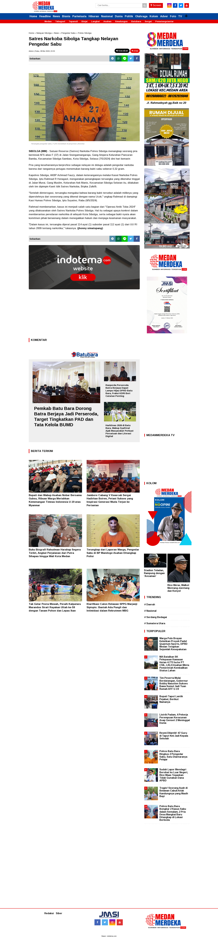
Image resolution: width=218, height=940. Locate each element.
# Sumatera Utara (154, 623)
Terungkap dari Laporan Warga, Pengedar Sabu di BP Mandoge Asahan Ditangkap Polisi (113, 553)
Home (33, 16)
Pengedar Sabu (68, 33)
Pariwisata (79, 16)
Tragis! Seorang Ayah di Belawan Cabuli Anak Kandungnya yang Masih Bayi (173, 792)
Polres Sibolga (84, 33)
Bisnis (66, 16)
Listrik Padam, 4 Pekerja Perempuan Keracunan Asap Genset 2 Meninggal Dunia (174, 718)
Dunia (119, 16)
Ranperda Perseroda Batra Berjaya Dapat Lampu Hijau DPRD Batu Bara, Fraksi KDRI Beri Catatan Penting (119, 390)
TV (180, 16)
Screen (156, 5)
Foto (173, 16)
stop (135, 50)
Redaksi (49, 913)
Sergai (148, 21)
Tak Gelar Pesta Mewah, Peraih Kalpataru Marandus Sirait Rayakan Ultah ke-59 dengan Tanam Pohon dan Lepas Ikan (55, 607)
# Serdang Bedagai (155, 617)
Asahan (107, 21)
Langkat (95, 21)
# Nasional (150, 611)
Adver (164, 16)
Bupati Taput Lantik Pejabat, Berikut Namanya (171, 699)
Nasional (107, 16)
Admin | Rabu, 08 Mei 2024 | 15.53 (42, 51)
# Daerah (149, 604)
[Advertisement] (84, 314)
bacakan (122, 50)
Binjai (84, 21)
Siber (59, 913)
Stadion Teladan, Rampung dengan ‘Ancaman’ (154, 573)
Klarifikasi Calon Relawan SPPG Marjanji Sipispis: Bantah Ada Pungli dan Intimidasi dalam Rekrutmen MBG (112, 607)
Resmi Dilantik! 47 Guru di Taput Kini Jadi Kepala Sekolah (173, 736)
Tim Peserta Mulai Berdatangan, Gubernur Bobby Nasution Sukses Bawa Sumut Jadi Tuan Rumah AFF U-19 (173, 683)
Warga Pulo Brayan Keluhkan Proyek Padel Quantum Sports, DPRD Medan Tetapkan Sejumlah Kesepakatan (173, 644)
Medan (48, 21)
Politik (129, 16)
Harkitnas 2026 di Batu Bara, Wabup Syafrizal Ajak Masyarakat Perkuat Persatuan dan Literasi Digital (120, 430)
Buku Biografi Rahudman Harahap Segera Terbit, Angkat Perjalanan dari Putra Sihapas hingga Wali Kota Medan (55, 553)
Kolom (154, 16)
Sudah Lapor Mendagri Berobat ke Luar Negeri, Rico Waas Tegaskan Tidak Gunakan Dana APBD (173, 775)
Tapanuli (73, 21)
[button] (186, 14)
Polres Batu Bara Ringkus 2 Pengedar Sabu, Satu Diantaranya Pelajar (173, 755)
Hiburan (94, 16)
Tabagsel (60, 21)
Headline (45, 16)
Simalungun (121, 21)
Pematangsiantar (164, 21)
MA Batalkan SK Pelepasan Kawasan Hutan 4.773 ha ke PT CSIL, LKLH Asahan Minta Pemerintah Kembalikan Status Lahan (174, 663)
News (56, 16)
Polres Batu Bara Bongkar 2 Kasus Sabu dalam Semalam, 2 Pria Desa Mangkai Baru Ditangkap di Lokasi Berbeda (172, 813)
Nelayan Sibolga (44, 33)
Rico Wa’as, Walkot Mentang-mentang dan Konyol (178, 588)
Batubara (136, 21)
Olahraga (141, 16)
